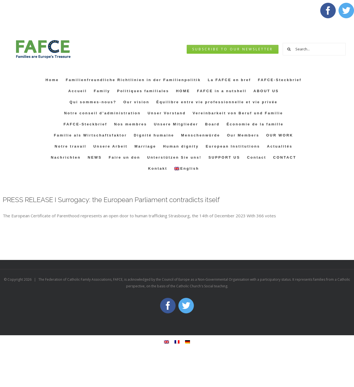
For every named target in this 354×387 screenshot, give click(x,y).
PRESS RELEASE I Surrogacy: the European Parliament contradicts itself (111, 200)
